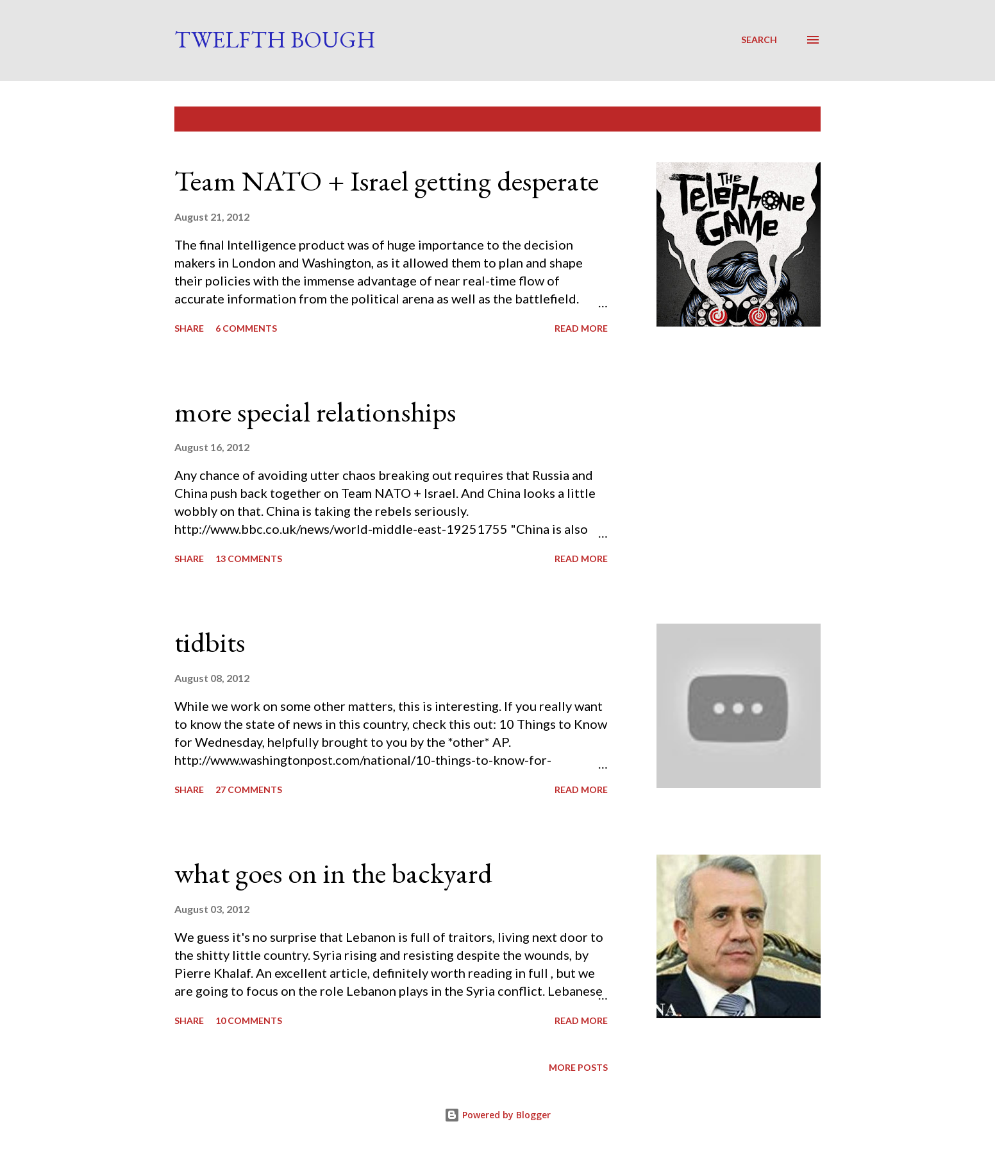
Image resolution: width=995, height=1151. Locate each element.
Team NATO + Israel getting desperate (386, 180)
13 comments (248, 558)
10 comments (248, 1020)
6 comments (246, 328)
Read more (581, 328)
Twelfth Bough (275, 39)
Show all (787, 119)
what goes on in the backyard (333, 873)
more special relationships (315, 411)
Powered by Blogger (497, 1115)
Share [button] (189, 328)
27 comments (248, 789)
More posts (578, 1067)
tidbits (209, 642)
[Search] (759, 39)
